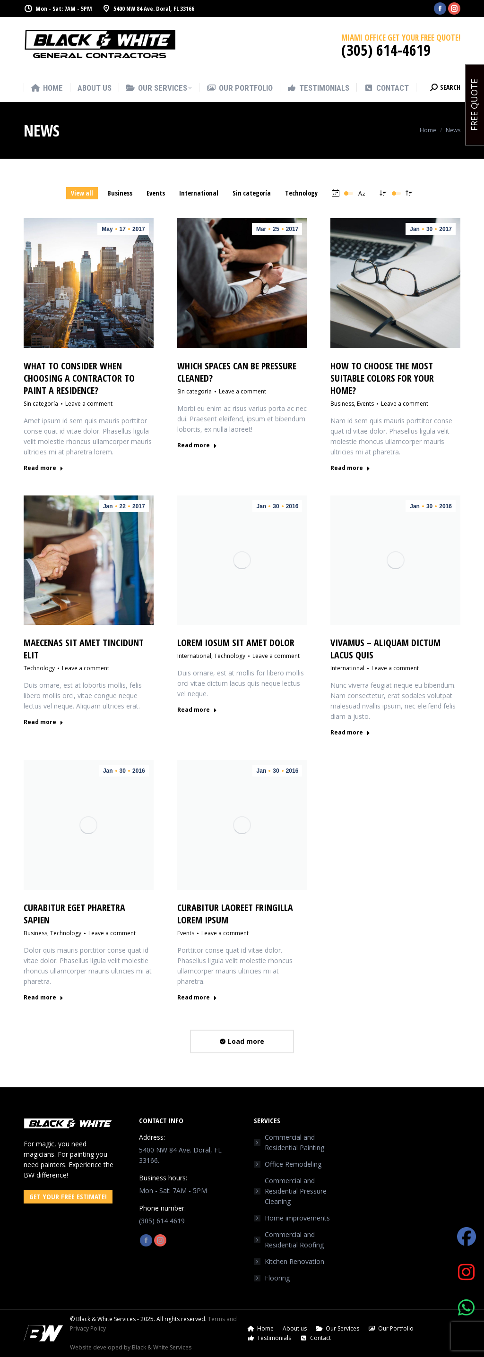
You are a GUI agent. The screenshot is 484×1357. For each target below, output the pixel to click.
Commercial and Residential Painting (294, 1142)
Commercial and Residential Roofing (294, 1239)
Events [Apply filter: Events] (156, 192)
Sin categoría (41, 404)
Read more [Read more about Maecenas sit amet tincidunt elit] (43, 722)
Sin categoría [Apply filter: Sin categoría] (252, 192)
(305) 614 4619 (162, 1220)
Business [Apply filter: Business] (119, 192)
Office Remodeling (293, 1164)
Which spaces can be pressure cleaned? (236, 371)
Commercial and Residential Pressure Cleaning (296, 1191)
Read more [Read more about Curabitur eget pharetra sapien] (43, 997)
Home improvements (297, 1217)
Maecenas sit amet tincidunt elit (84, 648)
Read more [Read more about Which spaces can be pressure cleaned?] (197, 445)
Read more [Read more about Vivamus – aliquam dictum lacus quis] (350, 732)
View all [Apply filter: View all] (82, 192)
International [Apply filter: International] (198, 192)
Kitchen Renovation (294, 1261)
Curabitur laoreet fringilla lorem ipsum (235, 913)
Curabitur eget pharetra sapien (74, 913)
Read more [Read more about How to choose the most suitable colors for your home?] (350, 468)
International (194, 656)
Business (342, 404)
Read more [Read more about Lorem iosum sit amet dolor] (197, 710)
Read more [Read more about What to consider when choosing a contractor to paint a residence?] (43, 468)
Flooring (277, 1277)
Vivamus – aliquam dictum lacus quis (385, 648)
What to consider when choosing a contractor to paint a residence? (79, 378)
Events (365, 404)
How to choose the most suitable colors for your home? (382, 378)
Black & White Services (161, 1347)
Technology (39, 668)
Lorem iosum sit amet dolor (235, 642)
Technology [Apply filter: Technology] (301, 192)
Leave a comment (88, 404)
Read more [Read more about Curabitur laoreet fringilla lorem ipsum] (197, 997)
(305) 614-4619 (386, 50)
